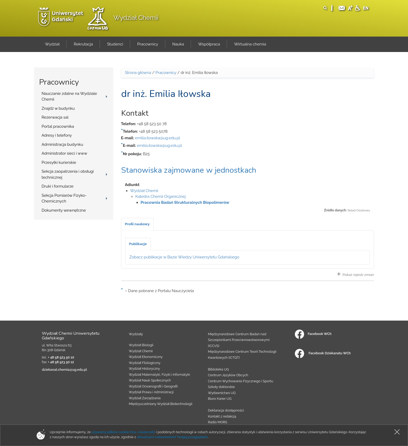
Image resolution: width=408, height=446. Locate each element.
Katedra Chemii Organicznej (160, 196)
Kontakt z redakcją (222, 416)
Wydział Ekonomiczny (146, 357)
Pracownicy (165, 72)
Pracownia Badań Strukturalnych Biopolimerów (185, 202)
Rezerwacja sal (55, 117)
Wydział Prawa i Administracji (151, 392)
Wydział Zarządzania (145, 398)
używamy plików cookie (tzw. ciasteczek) (123, 432)
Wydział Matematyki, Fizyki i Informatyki (159, 375)
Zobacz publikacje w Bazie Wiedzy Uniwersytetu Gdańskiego (184, 257)
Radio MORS (217, 422)
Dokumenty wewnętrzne (64, 210)
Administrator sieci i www (64, 153)
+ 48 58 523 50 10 (61, 357)
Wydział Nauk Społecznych (150, 380)
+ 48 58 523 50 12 (61, 362)
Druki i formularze (57, 186)
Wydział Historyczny (144, 368)
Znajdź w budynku (58, 108)
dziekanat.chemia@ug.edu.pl (64, 370)
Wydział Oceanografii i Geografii (153, 386)
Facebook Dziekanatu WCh (323, 353)
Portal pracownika (58, 126)
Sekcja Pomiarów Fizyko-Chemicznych (64, 198)
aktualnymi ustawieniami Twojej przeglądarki (172, 437)
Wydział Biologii (141, 345)
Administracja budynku (62, 144)
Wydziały (136, 334)
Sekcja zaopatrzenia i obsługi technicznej (68, 174)
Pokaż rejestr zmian (355, 274)
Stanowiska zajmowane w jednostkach (188, 170)
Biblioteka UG (218, 369)
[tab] (137, 224)
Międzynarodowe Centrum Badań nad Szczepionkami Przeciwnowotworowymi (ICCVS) (239, 340)
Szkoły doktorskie (221, 387)
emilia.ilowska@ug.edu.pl (157, 138)
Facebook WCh (313, 334)
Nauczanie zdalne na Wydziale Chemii (69, 96)
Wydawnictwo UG (222, 393)
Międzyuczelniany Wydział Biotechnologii (160, 404)
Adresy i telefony (57, 135)
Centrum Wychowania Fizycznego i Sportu (240, 381)
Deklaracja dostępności (226, 410)
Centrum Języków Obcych (228, 375)
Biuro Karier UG (219, 399)
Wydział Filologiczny (145, 363)
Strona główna (138, 72)
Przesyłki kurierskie (59, 162)
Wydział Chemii (136, 17)
